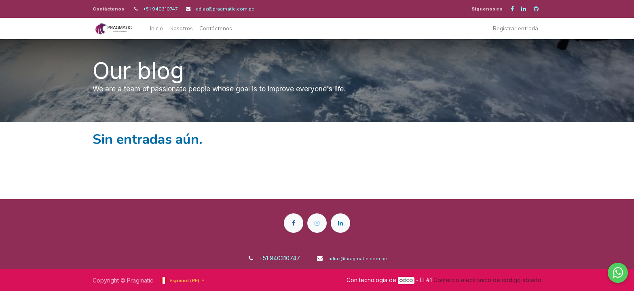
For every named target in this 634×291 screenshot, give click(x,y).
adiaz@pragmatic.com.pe (225, 9)
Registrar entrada (515, 28)
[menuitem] (156, 28)
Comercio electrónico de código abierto (487, 279)
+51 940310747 (161, 9)
